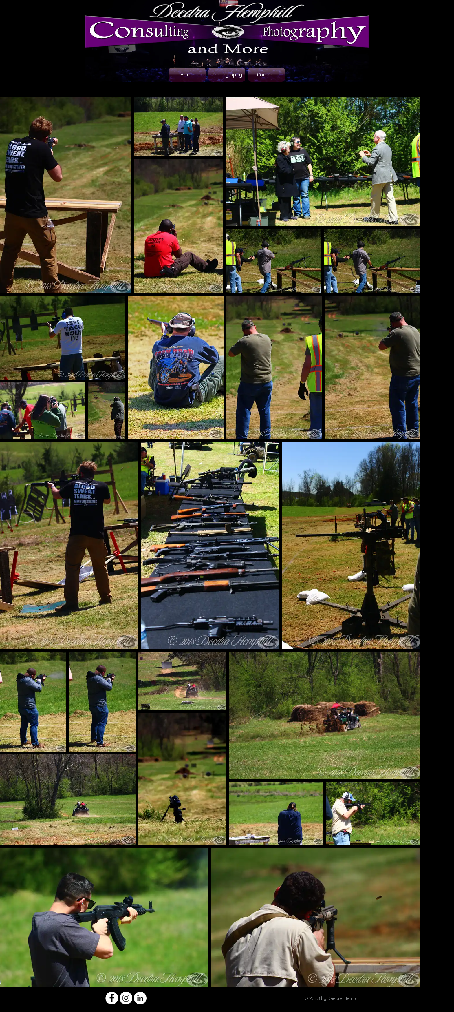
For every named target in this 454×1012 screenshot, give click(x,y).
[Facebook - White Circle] (111, 998)
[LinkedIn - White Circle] (140, 998)
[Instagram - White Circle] (126, 998)
